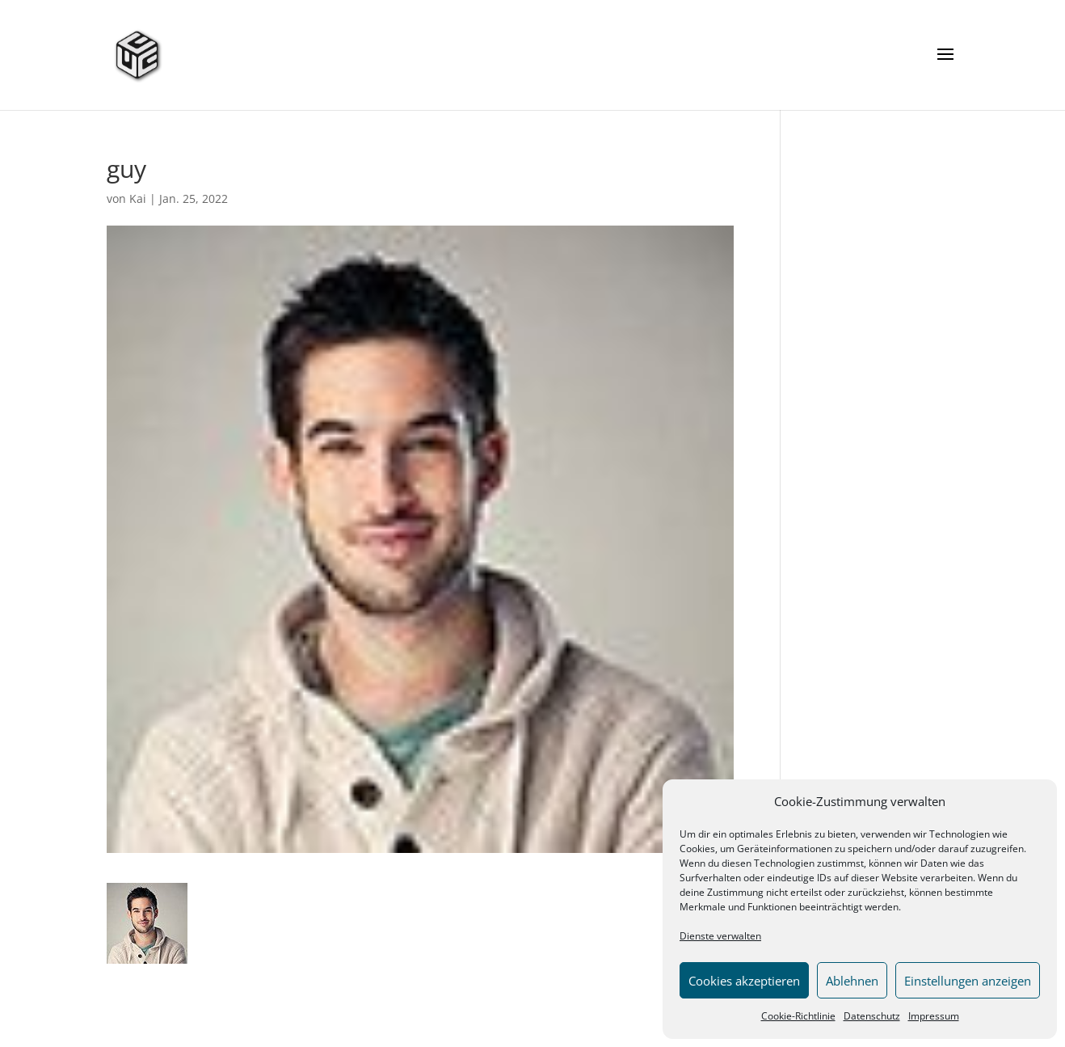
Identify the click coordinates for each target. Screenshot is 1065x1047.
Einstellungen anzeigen (967, 981)
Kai (137, 198)
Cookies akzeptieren (744, 981)
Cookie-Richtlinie (798, 1016)
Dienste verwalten (720, 936)
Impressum (933, 1016)
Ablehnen (852, 981)
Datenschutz (872, 1016)
